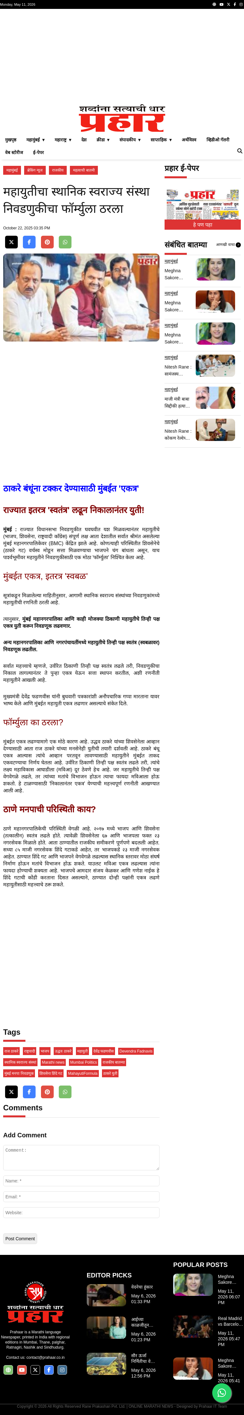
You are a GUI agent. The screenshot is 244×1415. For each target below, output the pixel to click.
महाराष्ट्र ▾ (63, 139)
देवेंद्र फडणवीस (103, 1051)
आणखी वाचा (228, 244)
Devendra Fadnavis (135, 1051)
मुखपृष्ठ (10, 139)
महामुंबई (12, 170)
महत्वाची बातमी (83, 170)
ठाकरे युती (110, 1073)
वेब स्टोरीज (14, 152)
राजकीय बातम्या (114, 1062)
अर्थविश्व (189, 139)
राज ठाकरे (11, 1051)
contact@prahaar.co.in (45, 1357)
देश (83, 139)
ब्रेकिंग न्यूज (35, 170)
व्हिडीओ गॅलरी (218, 139)
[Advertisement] (122, 56)
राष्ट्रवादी (29, 1051)
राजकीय (58, 170)
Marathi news (53, 1062)
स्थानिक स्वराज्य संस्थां (20, 1062)
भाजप (45, 1051)
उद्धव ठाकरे (63, 1051)
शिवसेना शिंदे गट (51, 1073)
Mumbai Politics (83, 1062)
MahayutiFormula (83, 1073)
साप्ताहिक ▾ (161, 139)
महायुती (82, 1051)
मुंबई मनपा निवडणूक (19, 1073)
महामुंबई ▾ (35, 139)
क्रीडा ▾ (103, 139)
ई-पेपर (38, 152)
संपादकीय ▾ (129, 139)
